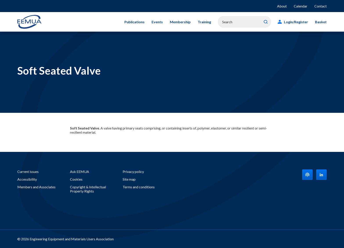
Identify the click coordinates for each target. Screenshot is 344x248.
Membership (180, 22)
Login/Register (296, 22)
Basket (321, 22)
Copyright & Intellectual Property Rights (88, 189)
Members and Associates (36, 187)
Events (157, 22)
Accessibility (27, 179)
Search (266, 22)
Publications (134, 22)
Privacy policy (133, 171)
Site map (129, 179)
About (282, 6)
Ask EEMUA (79, 171)
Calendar (300, 6)
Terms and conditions (139, 187)
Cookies (76, 179)
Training (204, 22)
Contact (320, 6)
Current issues (28, 171)
